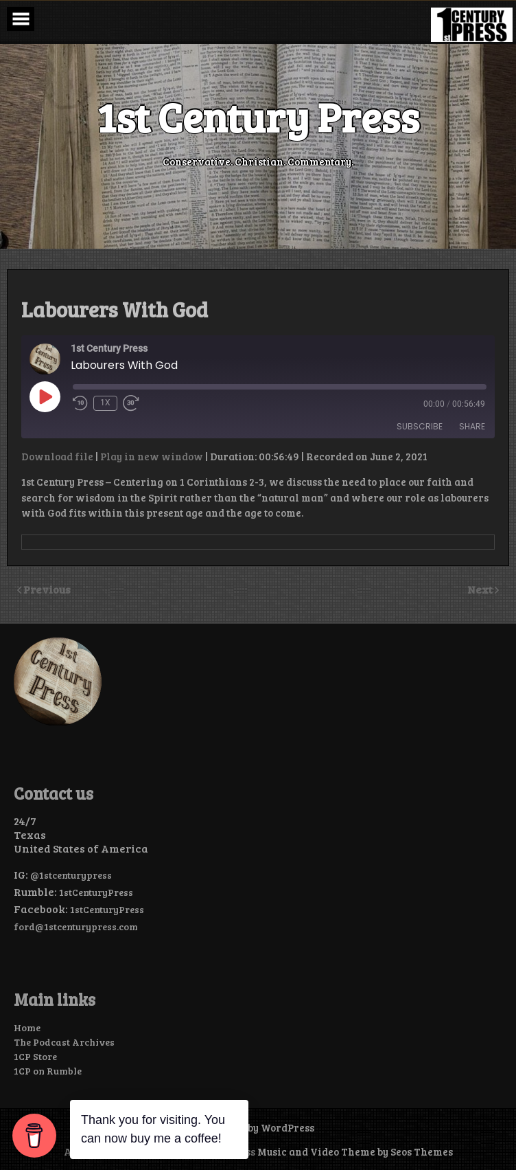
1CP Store (35, 1056)
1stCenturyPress (96, 892)
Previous (47, 589)
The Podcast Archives (64, 1041)
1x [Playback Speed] (105, 402)
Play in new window (151, 456)
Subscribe (420, 426)
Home (27, 1027)
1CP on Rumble (48, 1070)
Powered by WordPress (258, 1127)
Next (481, 589)
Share (472, 426)
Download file (57, 456)
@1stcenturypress (71, 874)
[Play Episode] (45, 396)
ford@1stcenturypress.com (76, 926)
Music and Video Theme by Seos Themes (355, 1151)
